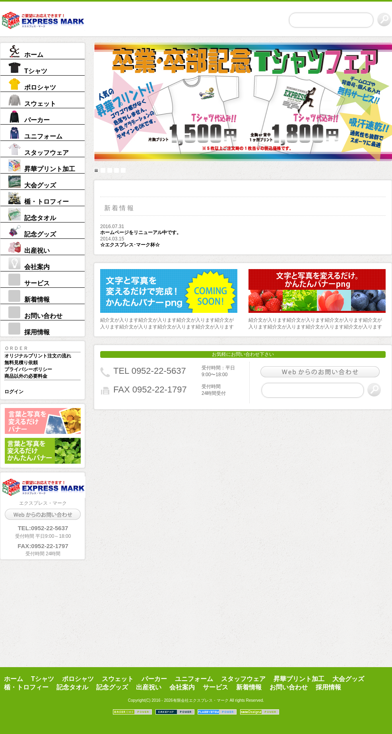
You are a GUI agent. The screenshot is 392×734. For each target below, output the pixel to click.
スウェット (40, 103)
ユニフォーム (43, 136)
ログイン (13, 391)
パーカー (37, 120)
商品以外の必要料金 (25, 376)
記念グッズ (40, 234)
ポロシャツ (40, 87)
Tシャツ (35, 71)
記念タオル (40, 218)
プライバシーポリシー (28, 369)
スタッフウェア (46, 152)
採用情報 (37, 332)
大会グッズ (40, 185)
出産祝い (37, 250)
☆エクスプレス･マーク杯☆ (130, 245)
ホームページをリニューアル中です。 (140, 232)
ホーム (33, 54)
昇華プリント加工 (49, 169)
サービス (37, 283)
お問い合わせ (43, 315)
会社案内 (37, 267)
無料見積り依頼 (21, 362)
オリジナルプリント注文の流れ (37, 356)
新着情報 (37, 299)
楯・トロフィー (46, 201)
